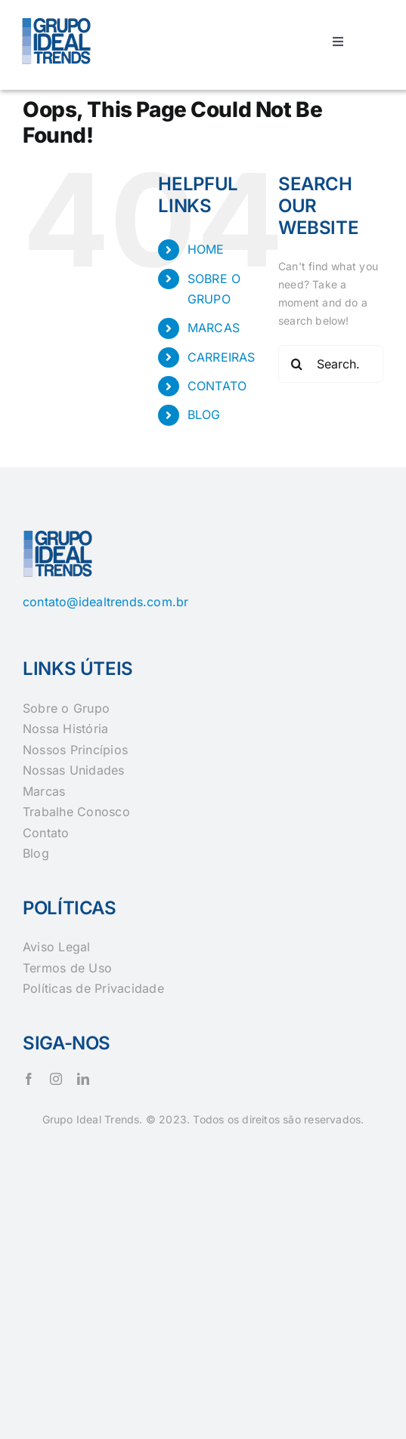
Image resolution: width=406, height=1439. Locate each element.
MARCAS (214, 327)
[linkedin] (83, 1079)
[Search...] (330, 364)
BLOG (204, 414)
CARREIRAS (222, 357)
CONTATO (217, 385)
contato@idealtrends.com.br (105, 601)
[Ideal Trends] (57, 20)
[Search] (297, 364)
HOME (206, 249)
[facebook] (29, 1079)
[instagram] (56, 1079)
